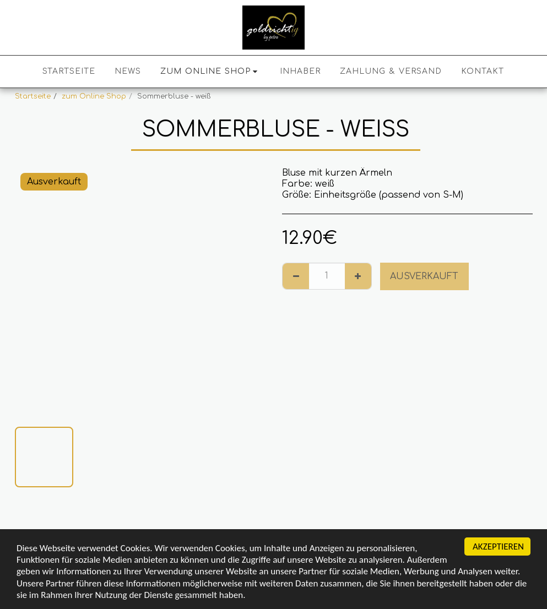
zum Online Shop (94, 96)
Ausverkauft (424, 276)
